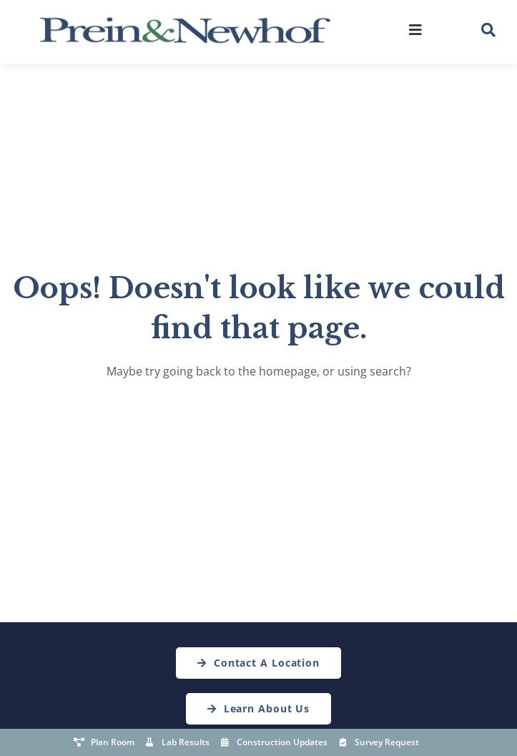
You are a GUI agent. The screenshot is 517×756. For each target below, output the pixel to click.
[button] (488, 30)
